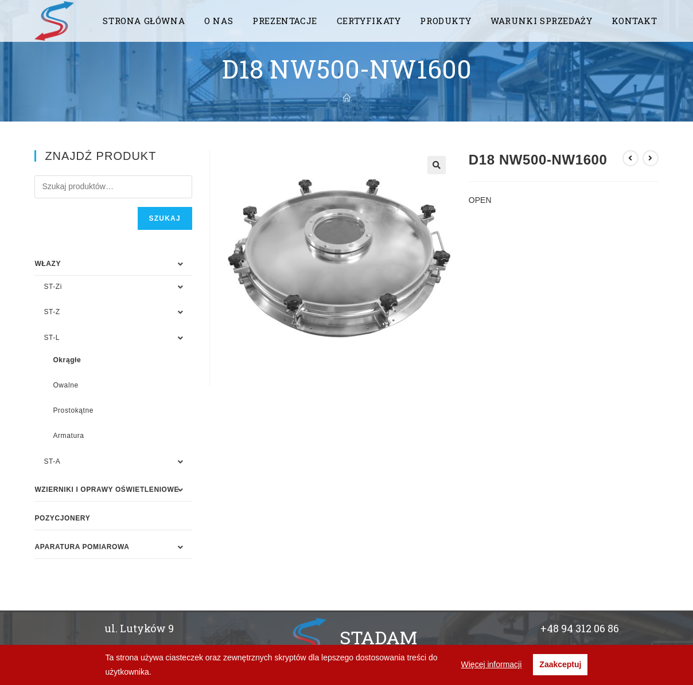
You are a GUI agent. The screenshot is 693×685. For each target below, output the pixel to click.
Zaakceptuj (560, 664)
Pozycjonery (62, 518)
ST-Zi (53, 287)
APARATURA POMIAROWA (81, 547)
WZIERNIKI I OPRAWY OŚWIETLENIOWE (106, 490)
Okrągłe (67, 360)
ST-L (52, 338)
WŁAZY (47, 264)
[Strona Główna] (347, 98)
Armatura (68, 436)
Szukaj (165, 218)
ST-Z (52, 312)
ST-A (52, 461)
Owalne (65, 385)
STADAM (378, 637)
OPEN (480, 200)
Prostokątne (73, 410)
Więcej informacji (491, 664)
